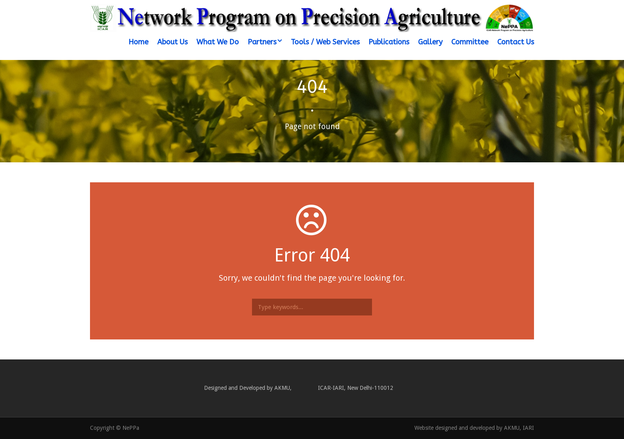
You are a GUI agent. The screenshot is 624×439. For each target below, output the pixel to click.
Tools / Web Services (325, 42)
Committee (469, 42)
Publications (388, 42)
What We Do (217, 42)
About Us (172, 42)
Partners (262, 42)
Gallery (430, 42)
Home (138, 42)
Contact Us (515, 42)
